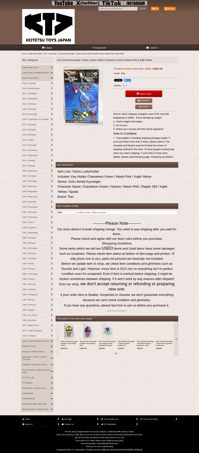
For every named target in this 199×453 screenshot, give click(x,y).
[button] (99, 48)
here (124, 125)
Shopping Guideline (162, 157)
